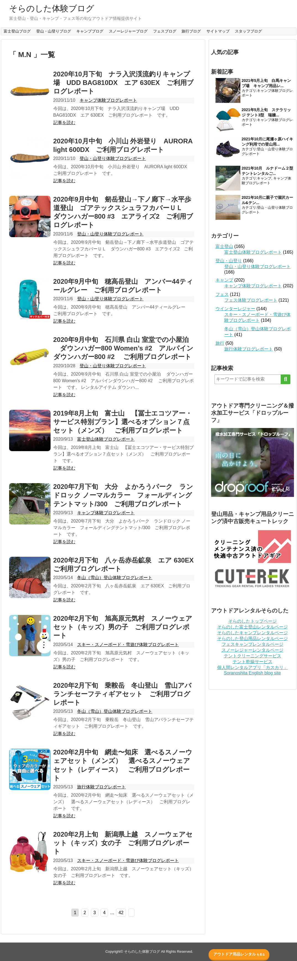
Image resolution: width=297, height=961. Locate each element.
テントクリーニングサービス (252, 656)
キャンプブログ (89, 31)
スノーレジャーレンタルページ (252, 650)
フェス (222, 294)
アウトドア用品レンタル (239, 954)
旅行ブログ (191, 31)
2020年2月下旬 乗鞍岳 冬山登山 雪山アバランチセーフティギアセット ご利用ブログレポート (122, 694)
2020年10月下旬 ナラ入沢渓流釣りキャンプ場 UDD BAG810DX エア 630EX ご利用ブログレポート (123, 82)
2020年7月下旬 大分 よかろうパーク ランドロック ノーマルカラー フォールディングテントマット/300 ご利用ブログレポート (123, 495)
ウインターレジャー (235, 308)
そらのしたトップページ (252, 621)
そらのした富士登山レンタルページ (252, 627)
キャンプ (264, 178)
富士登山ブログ (17, 31)
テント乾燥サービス (252, 661)
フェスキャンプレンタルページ (252, 644)
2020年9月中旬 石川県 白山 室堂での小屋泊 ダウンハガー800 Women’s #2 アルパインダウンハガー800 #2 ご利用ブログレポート (123, 348)
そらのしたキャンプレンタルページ (252, 632)
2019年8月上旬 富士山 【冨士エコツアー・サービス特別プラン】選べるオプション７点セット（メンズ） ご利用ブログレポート (122, 421)
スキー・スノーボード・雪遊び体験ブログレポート (128, 644)
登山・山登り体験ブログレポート (113, 158)
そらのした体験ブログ (51, 8)
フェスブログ (164, 31)
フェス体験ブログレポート (250, 300)
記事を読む (64, 122)
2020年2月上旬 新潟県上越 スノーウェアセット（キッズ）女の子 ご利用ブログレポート (123, 843)
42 (121, 912)
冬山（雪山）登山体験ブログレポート (114, 577)
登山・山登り (228, 260)
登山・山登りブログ (53, 31)
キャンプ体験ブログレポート (108, 100)
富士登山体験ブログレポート (106, 439)
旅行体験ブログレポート (101, 787)
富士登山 (224, 246)
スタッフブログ (248, 31)
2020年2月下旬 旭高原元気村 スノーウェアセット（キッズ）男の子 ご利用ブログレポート (123, 627)
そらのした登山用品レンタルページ (252, 638)
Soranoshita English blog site (252, 673)
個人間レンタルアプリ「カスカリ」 (252, 667)
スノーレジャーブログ (128, 31)
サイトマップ (218, 31)
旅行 (219, 343)
